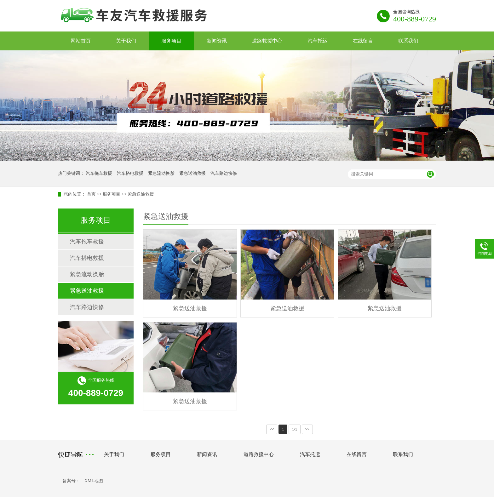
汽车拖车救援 (99, 173)
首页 (91, 194)
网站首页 (81, 40)
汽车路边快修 (223, 173)
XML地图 (93, 480)
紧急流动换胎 (161, 173)
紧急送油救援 (192, 173)
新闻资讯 (217, 40)
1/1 (294, 429)
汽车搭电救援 (130, 173)
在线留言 (363, 40)
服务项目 (171, 40)
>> (307, 429)
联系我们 (408, 40)
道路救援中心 (267, 40)
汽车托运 (317, 40)
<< (272, 429)
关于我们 (126, 40)
